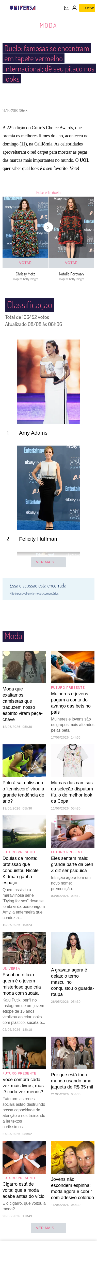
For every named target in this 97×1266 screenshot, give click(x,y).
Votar (25, 263)
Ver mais (48, 563)
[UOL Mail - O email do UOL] (67, 8)
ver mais (48, 1228)
